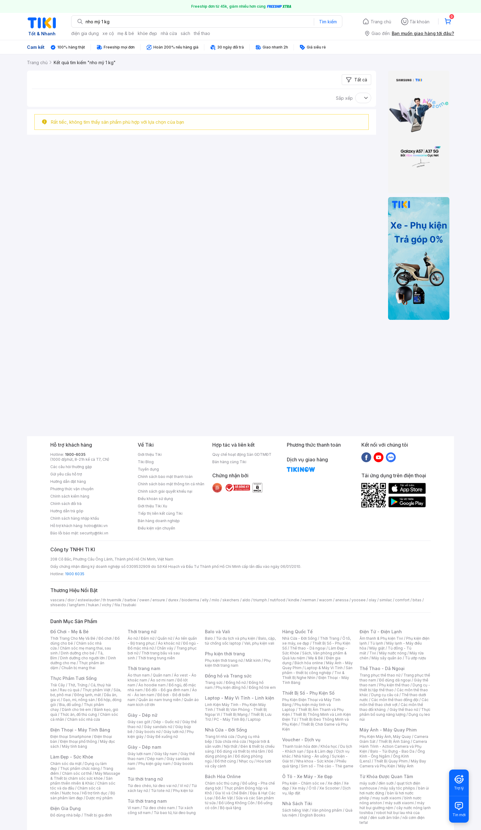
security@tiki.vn (94, 533)
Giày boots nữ (148, 731)
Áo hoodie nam (152, 685)
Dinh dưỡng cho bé (77, 653)
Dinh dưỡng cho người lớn (82, 658)
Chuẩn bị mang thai (78, 667)
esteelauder (89, 600)
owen (144, 600)
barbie (130, 600)
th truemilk (112, 600)
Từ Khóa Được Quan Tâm (386, 776)
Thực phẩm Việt (96, 690)
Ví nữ (184, 785)
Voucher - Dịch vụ (301, 739)
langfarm (77, 605)
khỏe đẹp (147, 33)
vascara (57, 600)
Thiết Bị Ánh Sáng (394, 741)
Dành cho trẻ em (76, 709)
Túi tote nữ (160, 790)
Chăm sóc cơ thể (77, 773)
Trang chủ (381, 21)
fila (117, 605)
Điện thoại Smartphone (70, 736)
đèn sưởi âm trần (384, 817)
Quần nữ (164, 638)
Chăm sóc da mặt (66, 763)
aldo (246, 600)
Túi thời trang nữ (145, 779)
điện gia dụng (85, 33)
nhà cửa (169, 33)
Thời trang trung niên (156, 658)
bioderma (190, 600)
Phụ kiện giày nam (154, 763)
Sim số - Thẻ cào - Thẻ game (327, 766)
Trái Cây (57, 685)
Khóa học (329, 746)
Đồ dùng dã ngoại (395, 680)
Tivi (372, 653)
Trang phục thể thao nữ (380, 675)
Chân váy (165, 648)
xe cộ (108, 33)
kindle (293, 600)
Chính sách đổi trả (66, 503)
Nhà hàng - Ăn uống (311, 756)
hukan (93, 605)
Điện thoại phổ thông (78, 741)
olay (372, 600)
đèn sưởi (386, 783)
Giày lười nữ (174, 731)
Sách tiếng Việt (295, 810)
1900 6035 (74, 574)
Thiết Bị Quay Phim (391, 761)
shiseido (58, 605)
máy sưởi (367, 783)
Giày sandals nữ (158, 726)
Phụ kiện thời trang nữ (224, 660)
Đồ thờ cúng (225, 761)
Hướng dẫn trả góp (66, 511)
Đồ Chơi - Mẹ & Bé (69, 631)
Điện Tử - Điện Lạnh (381, 631)
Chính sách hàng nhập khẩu (74, 518)
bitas (417, 600)
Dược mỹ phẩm (99, 798)
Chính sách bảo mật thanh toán (165, 476)
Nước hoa (70, 793)
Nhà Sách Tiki (297, 803)
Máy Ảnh (406, 766)
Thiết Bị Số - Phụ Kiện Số (308, 693)
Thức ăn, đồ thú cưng (78, 714)
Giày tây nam (165, 753)
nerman (309, 600)
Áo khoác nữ (169, 643)
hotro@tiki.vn (96, 525)
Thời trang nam (144, 668)
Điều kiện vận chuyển (156, 528)
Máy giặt (377, 648)
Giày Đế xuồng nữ (162, 736)
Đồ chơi (105, 638)
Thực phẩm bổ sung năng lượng (395, 712)
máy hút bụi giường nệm (392, 805)
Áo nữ (133, 638)
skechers (230, 600)
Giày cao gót (139, 721)
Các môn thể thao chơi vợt (394, 702)
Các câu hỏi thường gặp (71, 466)
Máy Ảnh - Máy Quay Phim (388, 729)
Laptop (254, 719)
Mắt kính (253, 660)
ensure (158, 600)
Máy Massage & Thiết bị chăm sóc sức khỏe (85, 776)
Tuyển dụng (148, 469)
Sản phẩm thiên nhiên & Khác (81, 780)
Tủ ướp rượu (415, 658)
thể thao (202, 33)
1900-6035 (75, 454)
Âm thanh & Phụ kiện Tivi (381, 638)
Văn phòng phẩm (327, 810)
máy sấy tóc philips (397, 788)
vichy (106, 605)
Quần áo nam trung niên (159, 699)
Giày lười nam (139, 753)
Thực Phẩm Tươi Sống (73, 678)
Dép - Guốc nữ (166, 721)
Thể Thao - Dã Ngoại (382, 668)
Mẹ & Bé (315, 658)
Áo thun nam (139, 675)
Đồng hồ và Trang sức (228, 675)
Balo (209, 638)
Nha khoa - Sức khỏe (314, 761)
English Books (312, 815)
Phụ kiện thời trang (225, 653)
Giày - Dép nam (144, 747)
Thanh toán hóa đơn (299, 746)
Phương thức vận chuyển (72, 489)
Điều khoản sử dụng (155, 498)
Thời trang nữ (142, 631)
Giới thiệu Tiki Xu (152, 506)
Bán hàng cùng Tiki (229, 462)
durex (173, 600)
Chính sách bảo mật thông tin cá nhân (171, 484)
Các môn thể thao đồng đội (394, 699)
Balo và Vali (217, 631)
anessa (341, 600)
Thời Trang (329, 638)
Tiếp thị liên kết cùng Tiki (160, 513)
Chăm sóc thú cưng (222, 783)
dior (71, 600)
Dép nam (155, 758)
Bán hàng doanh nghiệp (159, 520)
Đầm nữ (147, 638)
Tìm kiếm (328, 21)
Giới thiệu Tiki (150, 454)
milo (215, 600)
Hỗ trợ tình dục (94, 793)
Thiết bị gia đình (98, 815)
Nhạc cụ (246, 761)
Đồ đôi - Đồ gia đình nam (167, 690)
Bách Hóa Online (223, 776)
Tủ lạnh (376, 643)
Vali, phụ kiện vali (259, 643)
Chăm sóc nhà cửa (83, 719)
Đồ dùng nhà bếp (65, 815)
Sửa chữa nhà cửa (230, 741)
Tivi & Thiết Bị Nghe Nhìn (313, 675)
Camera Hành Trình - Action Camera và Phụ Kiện (393, 746)
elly (205, 600)
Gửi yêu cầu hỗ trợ (66, 474)
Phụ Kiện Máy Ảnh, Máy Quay (385, 736)
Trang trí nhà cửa (219, 736)
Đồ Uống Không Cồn (237, 803)
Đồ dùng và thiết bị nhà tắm (241, 751)
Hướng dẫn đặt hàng (68, 481)
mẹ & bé (125, 33)
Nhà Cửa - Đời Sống (226, 729)
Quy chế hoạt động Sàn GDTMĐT (241, 454)
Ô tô (312, 788)
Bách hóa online (308, 663)
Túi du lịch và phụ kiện (235, 638)
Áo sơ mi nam (162, 680)
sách (185, 33)
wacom (325, 600)
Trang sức (214, 682)
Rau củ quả (69, 690)
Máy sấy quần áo (386, 658)
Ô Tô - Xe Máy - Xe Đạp (307, 776)
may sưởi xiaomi (386, 798)
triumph (260, 600)
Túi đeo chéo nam (159, 807)
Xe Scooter (329, 788)
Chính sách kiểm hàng (69, 496)
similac (385, 600)
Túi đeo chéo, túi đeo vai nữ (152, 785)
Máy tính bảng (74, 746)
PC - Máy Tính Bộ (229, 719)
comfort (402, 600)
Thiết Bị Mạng (235, 714)
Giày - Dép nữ (142, 715)
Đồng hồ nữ (236, 682)
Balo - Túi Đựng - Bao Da (392, 751)
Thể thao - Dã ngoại (307, 648)
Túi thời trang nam (147, 801)
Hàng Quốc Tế (297, 631)
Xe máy (299, 788)
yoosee (359, 600)
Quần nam (162, 675)
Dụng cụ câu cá (384, 694)
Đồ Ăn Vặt (224, 798)
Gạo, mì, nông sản (79, 699)
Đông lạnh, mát (87, 694)
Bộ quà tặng (230, 807)
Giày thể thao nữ (404, 709)
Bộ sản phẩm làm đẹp (82, 795)
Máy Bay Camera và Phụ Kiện (393, 763)
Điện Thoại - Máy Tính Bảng (80, 729)
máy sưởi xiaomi (399, 803)
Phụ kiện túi (183, 790)
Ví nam (134, 807)
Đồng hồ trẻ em (262, 687)
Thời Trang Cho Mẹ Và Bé (72, 638)
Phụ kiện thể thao (394, 685)
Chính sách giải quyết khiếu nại (165, 491)
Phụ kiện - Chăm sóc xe (303, 783)
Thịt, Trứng (77, 685)
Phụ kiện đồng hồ (231, 687)
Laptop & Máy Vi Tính (324, 667)
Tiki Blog (146, 462)
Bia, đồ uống (70, 704)
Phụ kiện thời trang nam (238, 663)
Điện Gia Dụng (65, 808)
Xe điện (334, 783)
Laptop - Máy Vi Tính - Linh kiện (239, 697)
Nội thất (230, 746)
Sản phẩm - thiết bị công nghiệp (317, 670)
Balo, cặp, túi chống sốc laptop (240, 641)
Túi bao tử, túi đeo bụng (175, 812)
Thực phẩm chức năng (80, 768)
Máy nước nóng (392, 653)
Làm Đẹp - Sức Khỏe (71, 756)
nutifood (277, 600)
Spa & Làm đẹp (319, 751)
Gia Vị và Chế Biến (231, 793)
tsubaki (129, 605)
